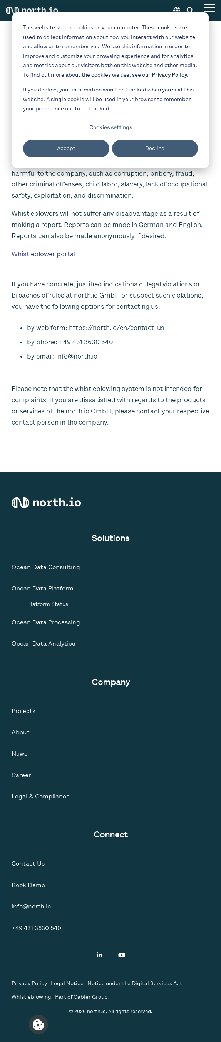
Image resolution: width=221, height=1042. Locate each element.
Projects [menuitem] (23, 711)
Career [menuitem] (21, 775)
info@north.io (76, 356)
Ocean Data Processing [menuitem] (46, 622)
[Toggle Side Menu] (209, 7)
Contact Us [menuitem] (28, 863)
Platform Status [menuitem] (47, 604)
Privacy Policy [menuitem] (29, 983)
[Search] (190, 10)
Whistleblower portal (43, 254)
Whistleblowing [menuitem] (31, 997)
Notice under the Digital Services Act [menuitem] (134, 983)
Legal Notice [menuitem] (67, 983)
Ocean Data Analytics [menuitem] (43, 643)
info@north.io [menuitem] (31, 906)
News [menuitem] (19, 753)
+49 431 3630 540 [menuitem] (36, 928)
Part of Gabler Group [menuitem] (81, 997)
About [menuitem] (21, 732)
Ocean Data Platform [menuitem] (43, 588)
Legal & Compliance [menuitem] (41, 796)
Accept (66, 148)
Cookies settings (110, 127)
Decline (154, 148)
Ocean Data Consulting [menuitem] (46, 567)
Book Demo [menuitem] (28, 885)
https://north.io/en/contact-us (116, 328)
